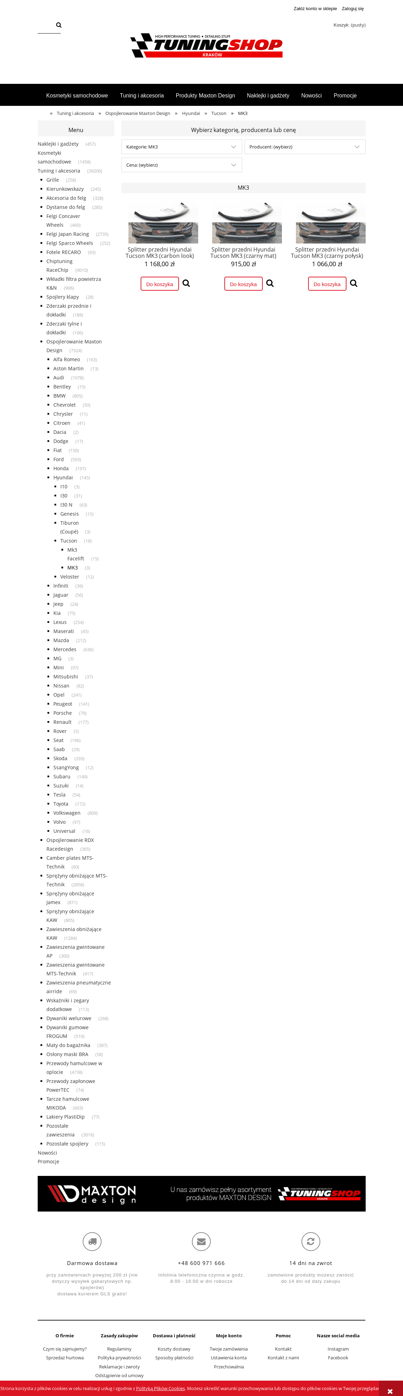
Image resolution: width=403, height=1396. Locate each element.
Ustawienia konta (229, 1357)
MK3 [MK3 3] (72, 567)
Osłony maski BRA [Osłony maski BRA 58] (67, 1054)
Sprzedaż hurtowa (65, 1357)
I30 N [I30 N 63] (66, 504)
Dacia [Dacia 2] (59, 432)
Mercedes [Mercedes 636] (64, 649)
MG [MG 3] (57, 658)
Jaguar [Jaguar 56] (60, 594)
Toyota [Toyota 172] (60, 803)
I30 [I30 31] (63, 495)
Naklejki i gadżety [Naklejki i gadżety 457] (58, 143)
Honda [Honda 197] (61, 468)
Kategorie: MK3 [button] (142, 147)
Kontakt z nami (283, 1357)
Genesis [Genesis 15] (69, 513)
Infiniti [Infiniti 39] (60, 585)
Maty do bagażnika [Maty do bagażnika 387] (68, 1045)
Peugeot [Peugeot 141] (62, 703)
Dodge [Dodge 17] (60, 441)
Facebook (338, 1357)
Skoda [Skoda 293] (60, 758)
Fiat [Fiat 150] (57, 450)
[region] (202, 1194)
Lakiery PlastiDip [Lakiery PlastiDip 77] (65, 1116)
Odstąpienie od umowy (119, 1375)
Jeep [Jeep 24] (58, 604)
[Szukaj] (59, 25)
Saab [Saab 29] (59, 749)
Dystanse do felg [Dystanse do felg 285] (65, 207)
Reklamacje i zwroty (119, 1367)
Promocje (48, 1161)
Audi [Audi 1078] (58, 377)
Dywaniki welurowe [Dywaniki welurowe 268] (68, 1018)
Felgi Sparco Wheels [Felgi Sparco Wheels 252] (69, 243)
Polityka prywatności (119, 1357)
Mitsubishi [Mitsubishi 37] (65, 676)
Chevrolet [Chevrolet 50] (64, 404)
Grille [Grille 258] (52, 179)
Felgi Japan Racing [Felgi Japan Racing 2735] (67, 234)
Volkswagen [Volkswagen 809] (67, 812)
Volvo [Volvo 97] (59, 822)
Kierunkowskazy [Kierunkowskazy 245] (65, 189)
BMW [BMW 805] (59, 395)
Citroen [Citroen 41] (61, 423)
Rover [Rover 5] (60, 731)
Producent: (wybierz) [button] (270, 147)
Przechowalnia (229, 1367)
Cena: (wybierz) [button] (142, 165)
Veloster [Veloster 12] (69, 576)
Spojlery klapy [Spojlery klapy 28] (62, 296)
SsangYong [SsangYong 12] (66, 767)
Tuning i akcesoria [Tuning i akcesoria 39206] (59, 170)
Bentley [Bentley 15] (62, 386)
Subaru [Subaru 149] (61, 776)
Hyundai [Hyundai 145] (63, 477)
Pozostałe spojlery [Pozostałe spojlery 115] (67, 1143)
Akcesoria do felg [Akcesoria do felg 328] (66, 198)
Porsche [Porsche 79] (62, 713)
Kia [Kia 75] (57, 613)
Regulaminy (119, 1349)
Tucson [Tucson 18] (68, 540)
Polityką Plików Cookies (160, 1388)
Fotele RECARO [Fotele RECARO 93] (63, 252)
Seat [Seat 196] (58, 740)
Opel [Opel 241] (59, 694)
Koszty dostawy (174, 1349)
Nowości (47, 1152)
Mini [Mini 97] (58, 667)
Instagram (338, 1349)
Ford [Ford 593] (58, 459)
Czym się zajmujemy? (65, 1349)
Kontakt (283, 1349)
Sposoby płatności (174, 1357)
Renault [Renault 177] (62, 722)
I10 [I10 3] (63, 486)
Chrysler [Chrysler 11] (63, 413)
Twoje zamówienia (229, 1349)
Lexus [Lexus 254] (60, 622)
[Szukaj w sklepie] (45, 25)
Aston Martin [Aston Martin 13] (68, 368)
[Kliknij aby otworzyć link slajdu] (202, 1194)
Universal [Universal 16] (64, 831)
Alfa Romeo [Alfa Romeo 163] (66, 359)
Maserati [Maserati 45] (63, 631)
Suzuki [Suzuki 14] (61, 785)
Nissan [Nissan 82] (61, 685)
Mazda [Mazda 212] (61, 640)
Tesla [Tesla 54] (59, 794)
